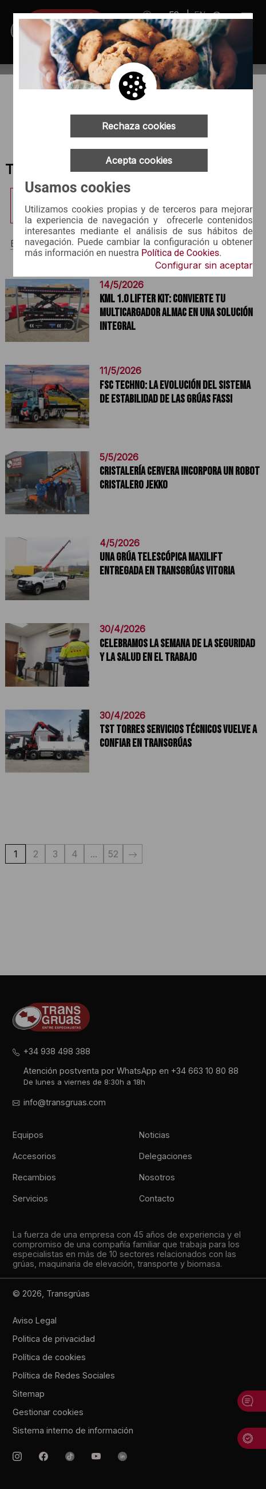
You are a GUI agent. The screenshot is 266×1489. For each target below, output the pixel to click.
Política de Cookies (180, 253)
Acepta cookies (138, 160)
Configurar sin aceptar (204, 265)
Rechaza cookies (139, 126)
